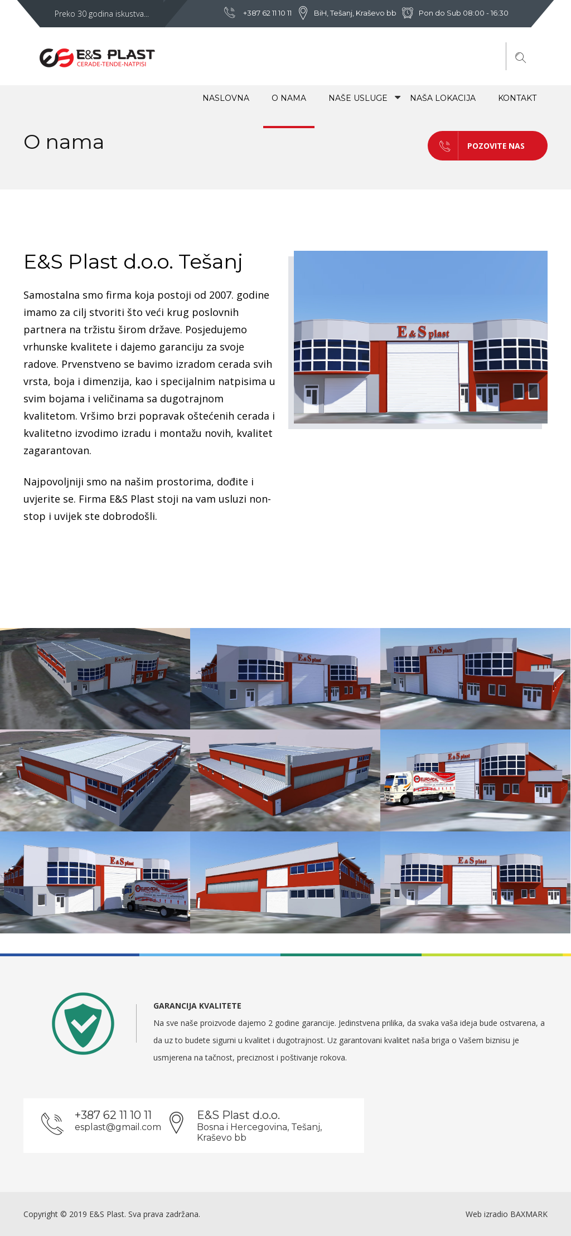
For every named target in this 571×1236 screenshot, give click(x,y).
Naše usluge (358, 98)
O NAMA (289, 98)
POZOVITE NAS (476, 146)
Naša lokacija (443, 98)
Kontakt (517, 98)
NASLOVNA (225, 98)
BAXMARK (529, 1214)
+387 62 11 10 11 (267, 12)
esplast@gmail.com (118, 1127)
